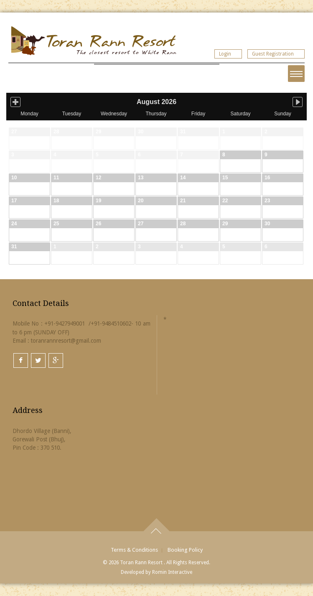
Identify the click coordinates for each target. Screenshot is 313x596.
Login (225, 54)
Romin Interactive (172, 572)
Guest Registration (273, 54)
